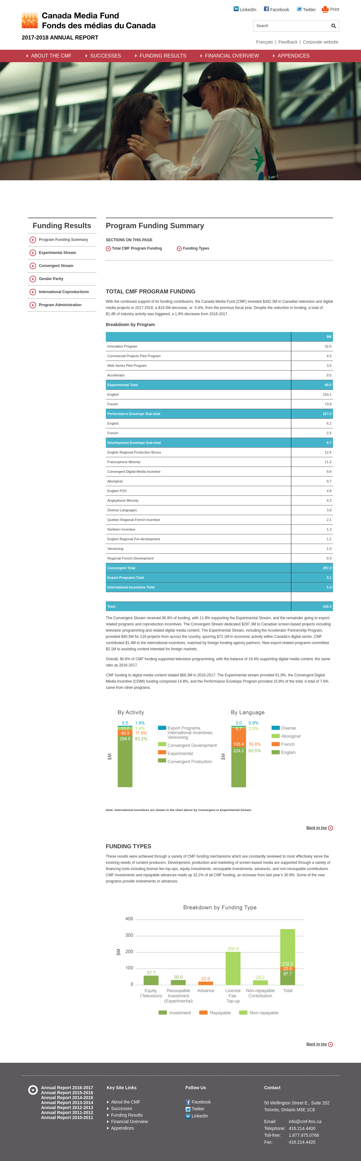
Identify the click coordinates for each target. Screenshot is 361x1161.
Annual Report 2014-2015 (67, 1097)
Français (264, 41)
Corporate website (320, 41)
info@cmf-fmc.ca (305, 1121)
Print (334, 9)
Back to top (317, 828)
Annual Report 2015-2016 (67, 1092)
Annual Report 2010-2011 (67, 1117)
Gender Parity (51, 279)
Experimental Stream (57, 253)
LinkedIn (245, 9)
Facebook (276, 9)
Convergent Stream (56, 266)
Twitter (306, 9)
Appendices (294, 55)
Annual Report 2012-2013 (67, 1107)
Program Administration (60, 305)
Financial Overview (232, 55)
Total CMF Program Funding (137, 248)
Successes (105, 55)
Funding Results (163, 55)
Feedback (287, 41)
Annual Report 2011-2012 (67, 1112)
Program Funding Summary (63, 239)
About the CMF (51, 55)
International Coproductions (64, 292)
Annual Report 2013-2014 (67, 1102)
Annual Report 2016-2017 (67, 1087)
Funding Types (196, 248)
